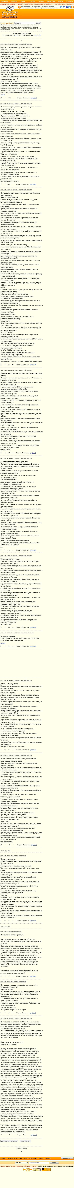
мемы (35, 1158)
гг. (17, 35)
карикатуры (28, 1158)
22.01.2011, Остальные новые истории (13, 856)
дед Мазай (34, 98)
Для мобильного (22, 4)
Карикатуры (51, 1)
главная (3, 1158)
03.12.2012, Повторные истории (10, 931)
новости (33, 1166)
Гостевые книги (48, 4)
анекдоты (11, 1158)
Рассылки (30, 4)
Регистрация (70, 4)
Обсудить (19, 98)
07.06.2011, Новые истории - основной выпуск (16, 755)
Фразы (32, 1)
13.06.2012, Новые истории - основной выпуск (16, 1018)
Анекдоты (4, 1)
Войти (64, 4)
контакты (13, 1166)
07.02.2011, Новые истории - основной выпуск (16, 103)
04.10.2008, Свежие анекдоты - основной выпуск (17, 633)
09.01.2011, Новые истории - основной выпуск (16, 556)
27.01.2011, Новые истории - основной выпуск (16, 190)
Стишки (41, 1)
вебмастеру (27, 1166)
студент (2, 95)
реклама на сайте (5, 1166)
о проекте (20, 1166)
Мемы (23, 1)
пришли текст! (67, 1158)
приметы (2, 643)
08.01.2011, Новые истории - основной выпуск (16, 458)
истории (19, 1158)
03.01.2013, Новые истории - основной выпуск (16, 44)
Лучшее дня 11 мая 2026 (7, 4)
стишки (47, 1158)
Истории (14, 1)
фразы (41, 1158)
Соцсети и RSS (38, 4)
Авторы (60, 1)
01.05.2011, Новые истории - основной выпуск (16, 370)
